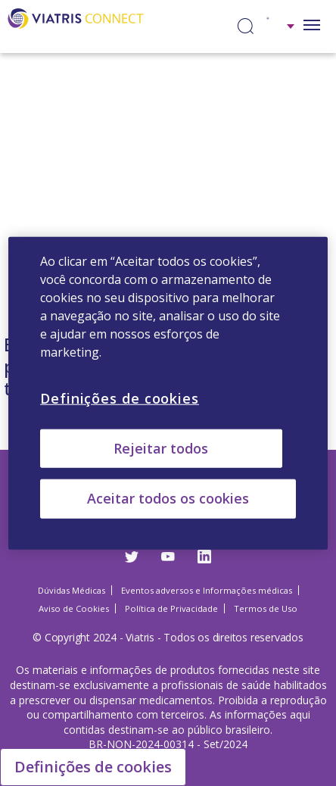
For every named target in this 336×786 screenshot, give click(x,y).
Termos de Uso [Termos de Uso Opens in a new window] (265, 608)
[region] (168, 393)
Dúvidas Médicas (71, 590)
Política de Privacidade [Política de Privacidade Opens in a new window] (171, 608)
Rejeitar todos (161, 448)
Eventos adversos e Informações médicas (206, 590)
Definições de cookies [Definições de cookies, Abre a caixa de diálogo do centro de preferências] (119, 398)
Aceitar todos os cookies (168, 498)
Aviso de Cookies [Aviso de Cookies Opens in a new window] (74, 608)
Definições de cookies (93, 766)
